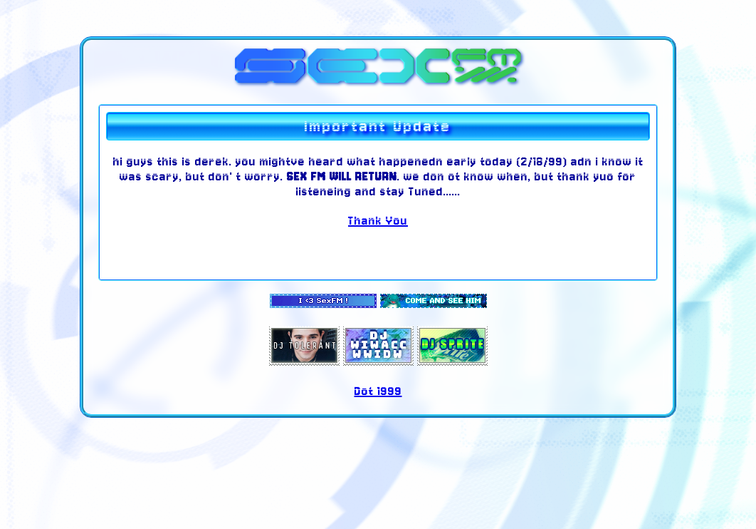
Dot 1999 (378, 391)
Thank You (378, 220)
